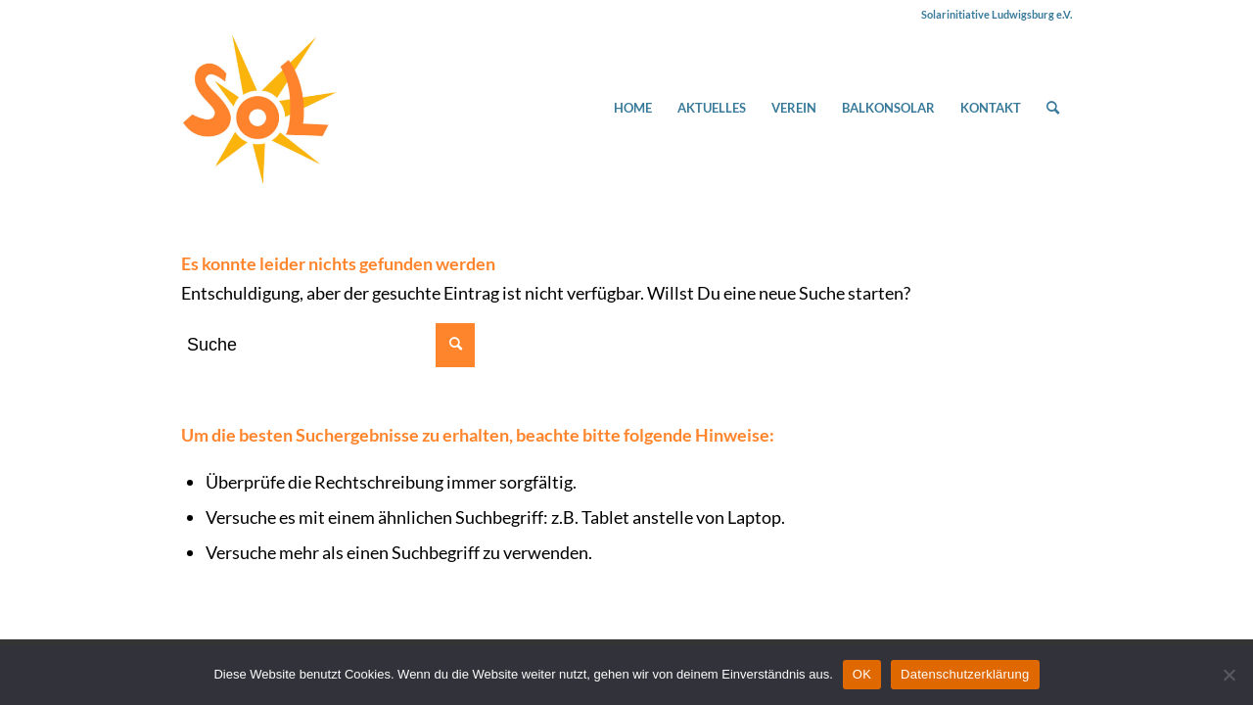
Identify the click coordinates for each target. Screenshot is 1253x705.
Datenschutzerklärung (965, 674)
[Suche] (1053, 107)
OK (862, 674)
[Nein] (1228, 674)
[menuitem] (633, 107)
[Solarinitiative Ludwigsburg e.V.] (259, 107)
